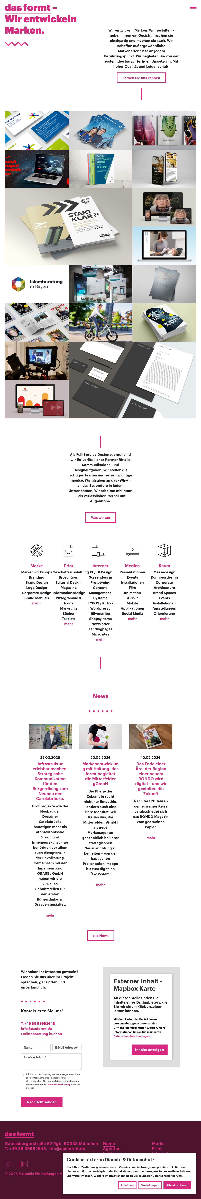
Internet (100, 565)
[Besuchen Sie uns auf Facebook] (17, 1162)
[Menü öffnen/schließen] (192, 7)
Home (109, 1143)
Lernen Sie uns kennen (141, 78)
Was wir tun (100, 517)
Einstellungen (150, 1185)
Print (68, 565)
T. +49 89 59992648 (38, 1023)
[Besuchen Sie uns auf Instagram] (9, 1162)
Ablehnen (127, 1185)
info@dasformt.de (36, 1028)
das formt (19, 1133)
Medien (132, 565)
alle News (101, 935)
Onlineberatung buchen (41, 1034)
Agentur (111, 1148)
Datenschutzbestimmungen (132, 1036)
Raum (164, 565)
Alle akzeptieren (177, 1185)
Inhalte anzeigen (149, 1049)
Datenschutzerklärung (59, 1084)
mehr (36, 603)
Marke (36, 565)
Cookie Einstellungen (40, 1174)
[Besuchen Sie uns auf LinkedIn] (25, 1162)
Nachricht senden (42, 1102)
